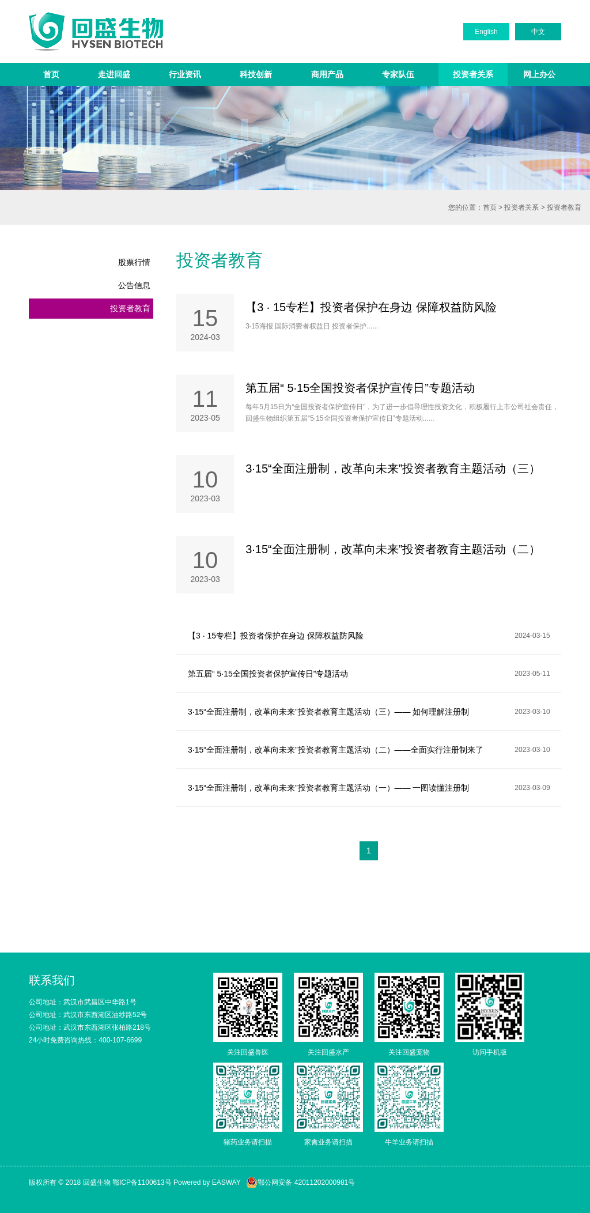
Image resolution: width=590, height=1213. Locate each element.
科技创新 (256, 74)
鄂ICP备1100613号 (142, 1182)
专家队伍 (398, 74)
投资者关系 (473, 74)
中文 (538, 32)
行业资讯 (185, 74)
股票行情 (134, 262)
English (486, 32)
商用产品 (327, 74)
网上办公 (539, 74)
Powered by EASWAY (207, 1182)
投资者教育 (564, 207)
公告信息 (134, 285)
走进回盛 (114, 74)
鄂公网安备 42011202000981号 (300, 1182)
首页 (51, 74)
